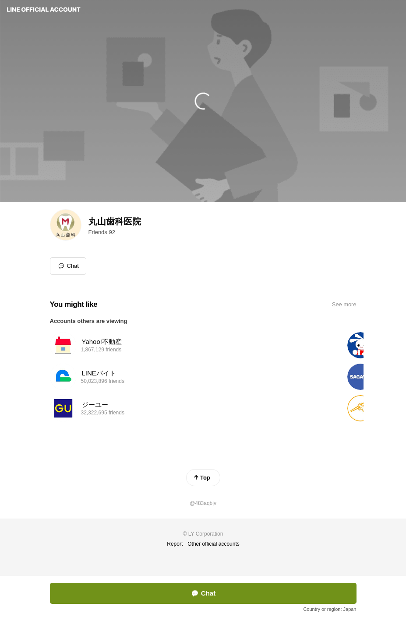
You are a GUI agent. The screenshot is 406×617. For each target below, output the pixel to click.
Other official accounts (213, 544)
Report (175, 544)
